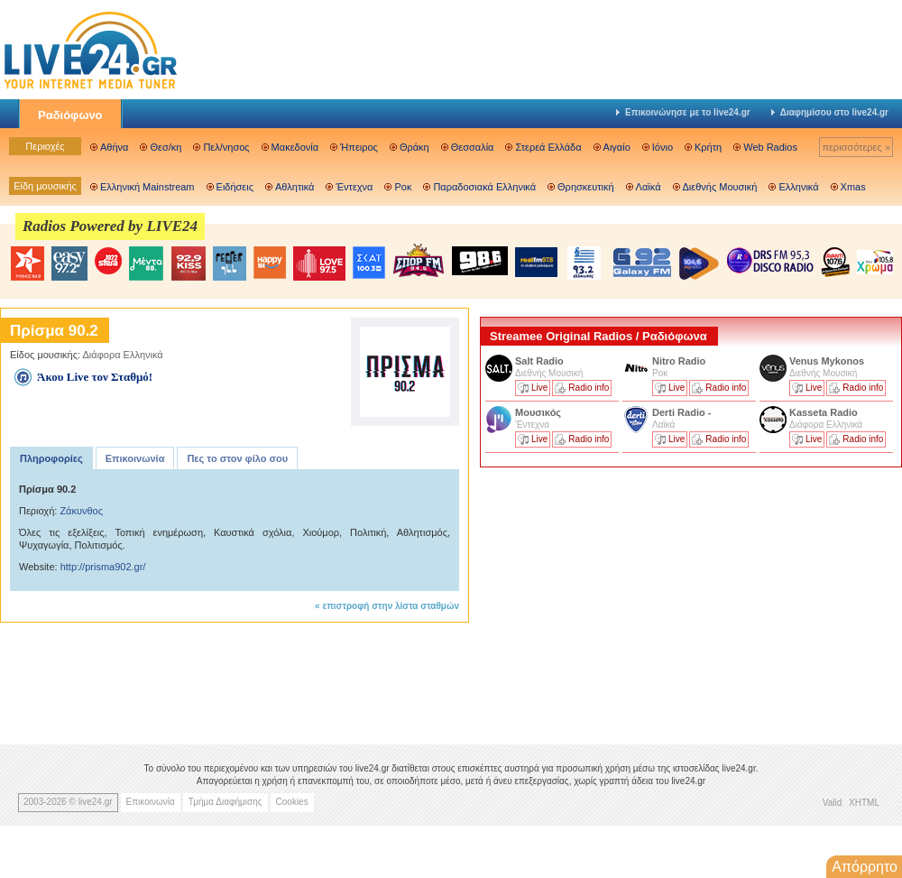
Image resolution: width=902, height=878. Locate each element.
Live (539, 388)
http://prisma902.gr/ (103, 566)
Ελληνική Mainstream (147, 186)
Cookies (292, 802)
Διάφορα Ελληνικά (123, 354)
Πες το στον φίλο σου (237, 458)
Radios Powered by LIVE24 (110, 226)
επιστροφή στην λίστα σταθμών (390, 606)
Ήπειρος (359, 147)
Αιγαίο (616, 147)
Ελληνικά (798, 186)
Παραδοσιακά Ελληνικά (484, 186)
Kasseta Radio (825, 412)
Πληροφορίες (51, 458)
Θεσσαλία (472, 147)
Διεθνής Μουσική (720, 186)
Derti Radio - (681, 412)
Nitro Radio (678, 361)
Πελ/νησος (226, 147)
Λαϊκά (648, 186)
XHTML (864, 803)
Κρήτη (708, 147)
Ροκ (402, 186)
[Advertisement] (615, 598)
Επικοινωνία (135, 458)
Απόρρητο (864, 866)
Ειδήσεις (234, 186)
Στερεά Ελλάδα (548, 147)
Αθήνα (114, 147)
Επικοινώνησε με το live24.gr (683, 112)
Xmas (853, 186)
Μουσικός (538, 412)
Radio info (588, 388)
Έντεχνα (354, 186)
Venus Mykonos (828, 361)
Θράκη (414, 147)
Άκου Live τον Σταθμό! (94, 377)
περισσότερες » (856, 147)
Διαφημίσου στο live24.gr (829, 112)
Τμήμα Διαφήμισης (225, 802)
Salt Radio (540, 361)
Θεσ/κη (165, 147)
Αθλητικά (294, 186)
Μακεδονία (295, 147)
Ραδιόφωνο (70, 115)
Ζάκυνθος (81, 510)
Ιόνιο (662, 147)
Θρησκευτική (585, 186)
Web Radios (770, 147)
